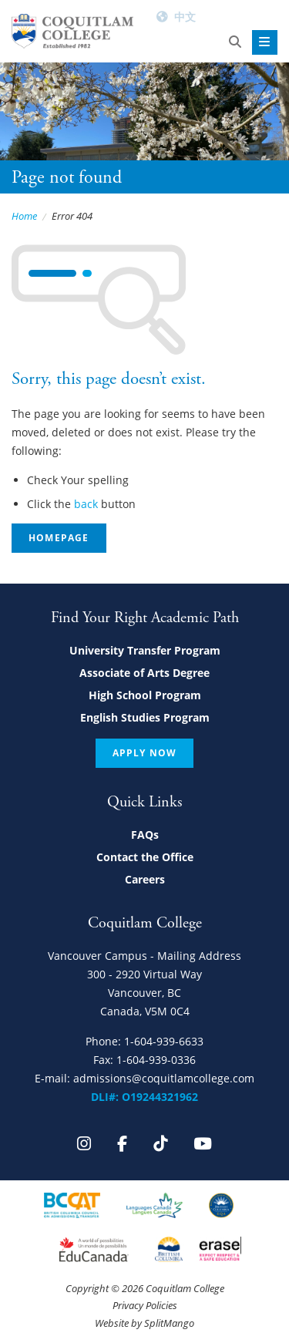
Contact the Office (144, 857)
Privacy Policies (145, 1305)
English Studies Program (145, 717)
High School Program (145, 695)
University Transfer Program (144, 650)
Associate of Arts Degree (144, 672)
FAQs (145, 834)
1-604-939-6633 (163, 1041)
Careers (145, 879)
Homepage (59, 537)
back (86, 503)
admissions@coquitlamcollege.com (163, 1078)
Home (24, 216)
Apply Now (145, 752)
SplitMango (169, 1323)
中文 (185, 16)
